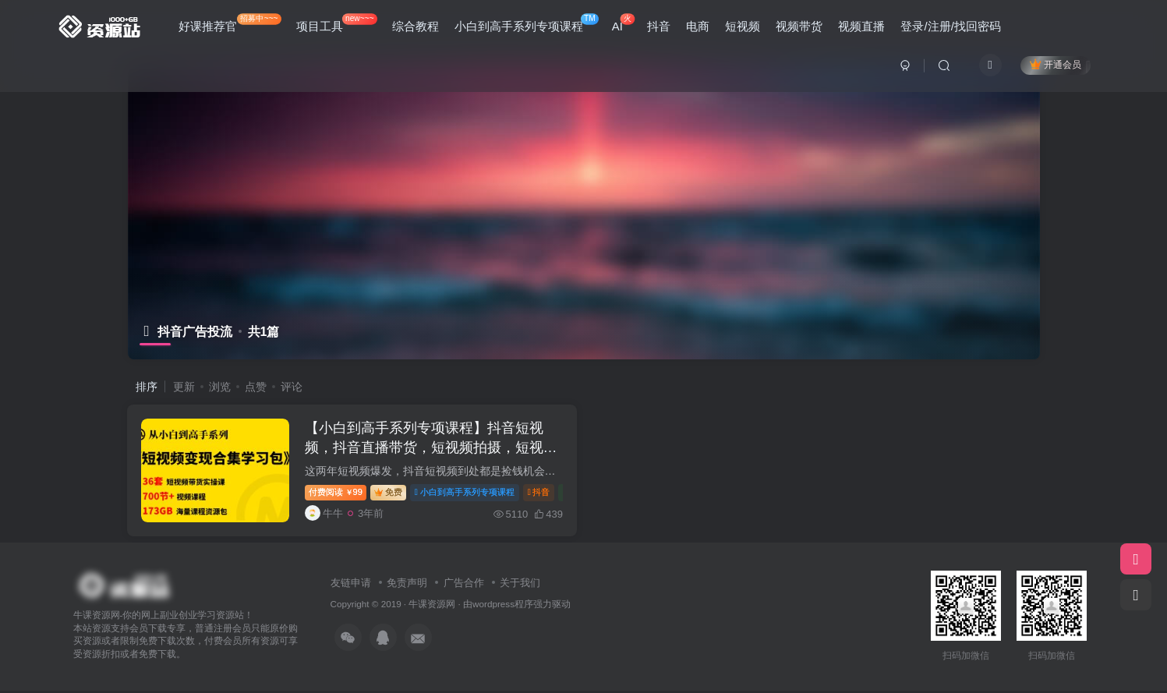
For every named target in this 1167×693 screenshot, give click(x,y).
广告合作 (464, 585)
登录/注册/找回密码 (950, 26)
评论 (291, 386)
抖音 (658, 26)
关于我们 (520, 585)
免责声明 (407, 585)
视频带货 (799, 26)
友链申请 (351, 585)
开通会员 (1055, 64)
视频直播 (861, 26)
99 (338, 493)
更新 (184, 386)
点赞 (256, 386)
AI (623, 23)
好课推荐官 (230, 23)
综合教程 (415, 26)
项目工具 (336, 23)
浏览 (220, 386)
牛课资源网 (431, 607)
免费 (391, 493)
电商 (697, 26)
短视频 (742, 26)
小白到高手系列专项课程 (526, 23)
